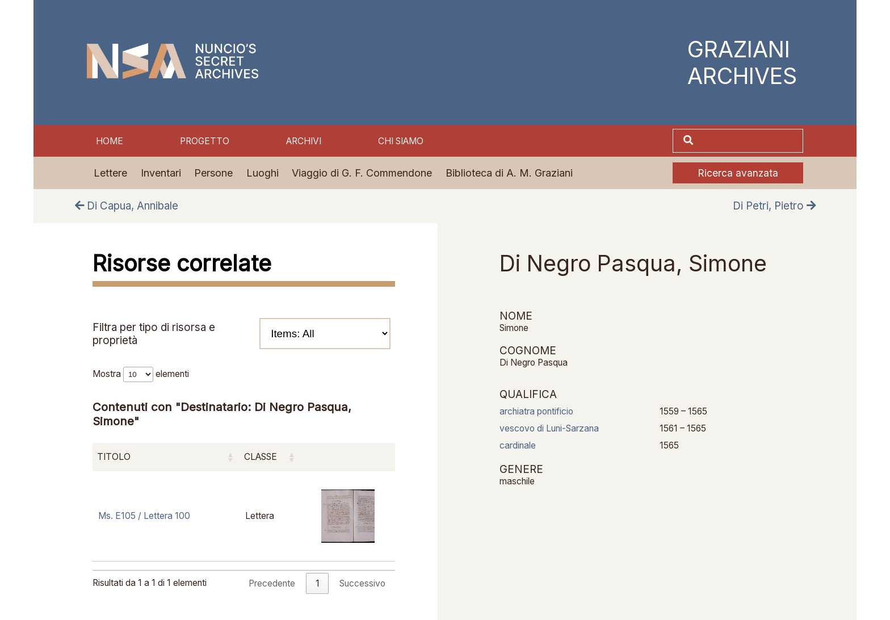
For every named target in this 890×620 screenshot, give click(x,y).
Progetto (204, 141)
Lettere (110, 173)
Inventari (161, 173)
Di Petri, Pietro (774, 205)
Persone (213, 173)
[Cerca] (749, 140)
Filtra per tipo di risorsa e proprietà (242, 333)
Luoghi (262, 173)
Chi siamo (400, 141)
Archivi (303, 141)
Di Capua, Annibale (126, 205)
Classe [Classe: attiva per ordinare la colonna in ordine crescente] (260, 456)
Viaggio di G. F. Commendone (362, 173)
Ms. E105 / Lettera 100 (144, 515)
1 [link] (318, 583)
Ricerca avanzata (738, 173)
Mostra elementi (141, 373)
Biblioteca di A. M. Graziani (509, 173)
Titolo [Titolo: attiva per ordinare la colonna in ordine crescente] (114, 456)
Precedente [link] (272, 583)
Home (109, 141)
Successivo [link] (362, 583)
